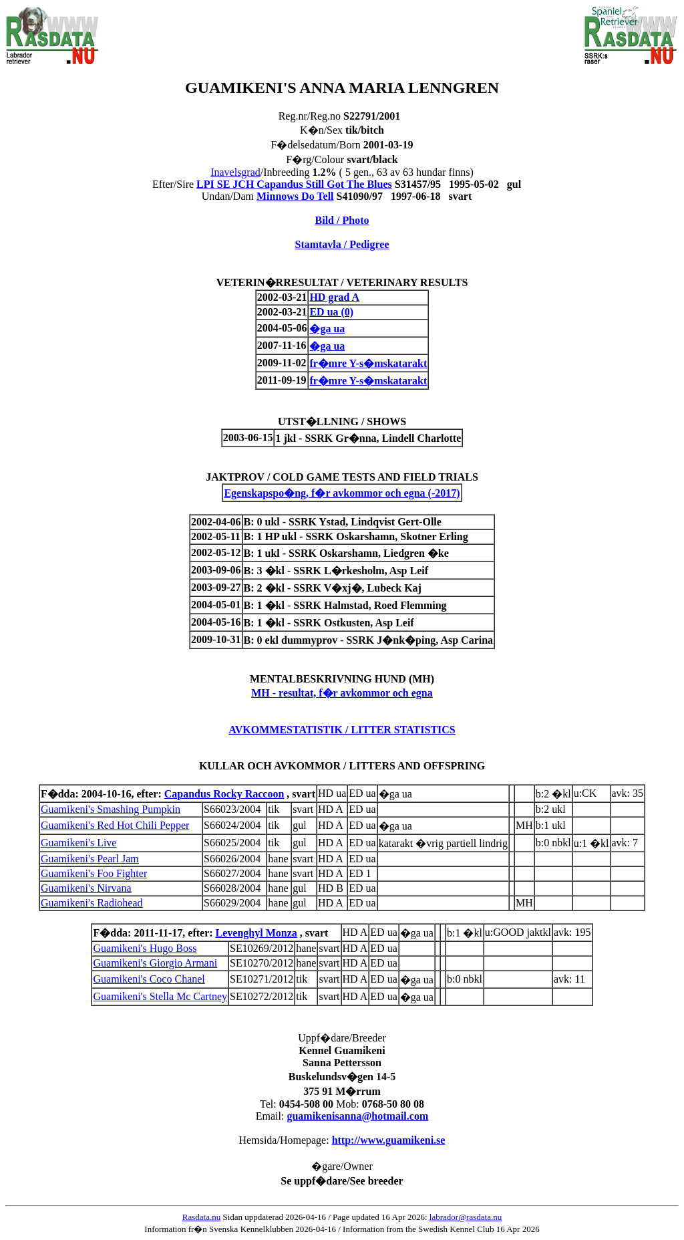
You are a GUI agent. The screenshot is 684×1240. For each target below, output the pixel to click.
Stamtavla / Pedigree (342, 244)
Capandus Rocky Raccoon (224, 793)
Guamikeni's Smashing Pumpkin (110, 809)
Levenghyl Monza (256, 933)
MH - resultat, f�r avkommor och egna (342, 693)
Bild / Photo (342, 220)
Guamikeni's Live (79, 842)
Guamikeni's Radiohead (92, 902)
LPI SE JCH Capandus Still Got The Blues (294, 184)
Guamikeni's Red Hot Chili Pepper (115, 825)
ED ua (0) (331, 312)
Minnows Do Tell (295, 196)
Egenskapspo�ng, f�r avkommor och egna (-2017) (342, 493)
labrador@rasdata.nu (466, 1217)
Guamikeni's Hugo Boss (144, 948)
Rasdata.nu (201, 1217)
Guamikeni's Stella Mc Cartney (160, 996)
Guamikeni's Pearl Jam (90, 858)
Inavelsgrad (235, 172)
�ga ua (327, 328)
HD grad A (334, 297)
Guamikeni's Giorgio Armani (155, 963)
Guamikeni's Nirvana (86, 888)
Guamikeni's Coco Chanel (148, 979)
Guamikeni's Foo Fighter (94, 873)
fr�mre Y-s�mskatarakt (368, 363)
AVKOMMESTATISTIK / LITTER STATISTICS (342, 729)
